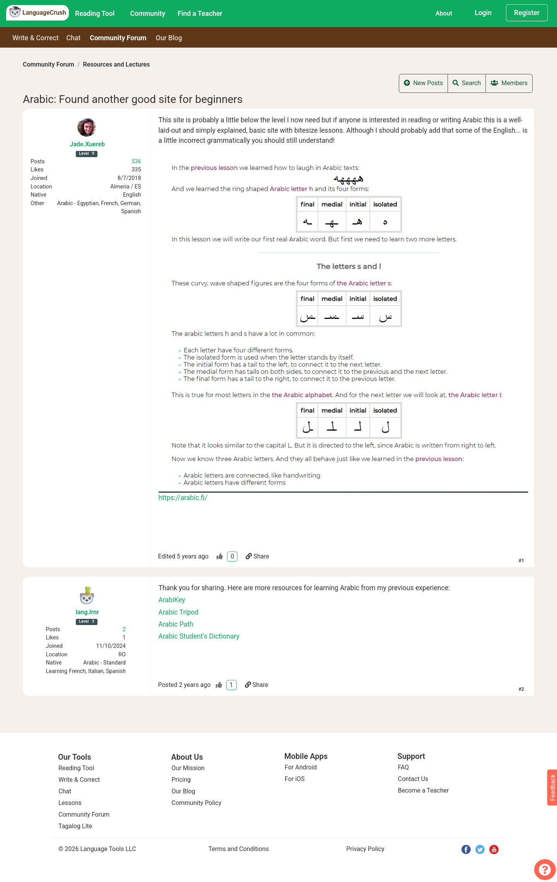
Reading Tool (94, 13)
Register (527, 13)
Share (257, 556)
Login (483, 13)
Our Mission (188, 768)
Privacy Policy (365, 849)
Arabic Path (176, 624)
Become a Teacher (423, 790)
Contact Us (413, 779)
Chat (74, 38)
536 (136, 161)
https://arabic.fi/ (183, 498)
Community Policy (197, 803)
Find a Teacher (200, 13)
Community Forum (48, 64)
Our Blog (183, 791)
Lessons (70, 803)
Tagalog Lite (75, 826)
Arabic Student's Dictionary (199, 636)
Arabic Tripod (179, 612)
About (444, 13)
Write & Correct (35, 38)
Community (147, 13)
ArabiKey (172, 600)
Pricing (181, 779)
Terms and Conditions (238, 849)
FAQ (403, 767)
